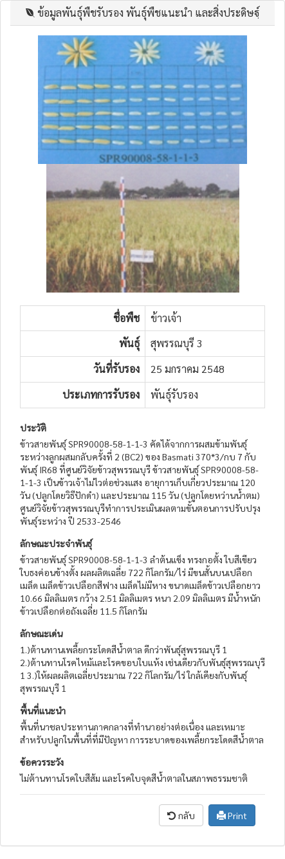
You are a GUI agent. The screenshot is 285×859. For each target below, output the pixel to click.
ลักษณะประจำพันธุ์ (56, 543)
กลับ (181, 815)
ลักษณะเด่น (41, 633)
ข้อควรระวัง (42, 762)
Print (232, 815)
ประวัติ (33, 427)
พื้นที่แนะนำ (43, 710)
